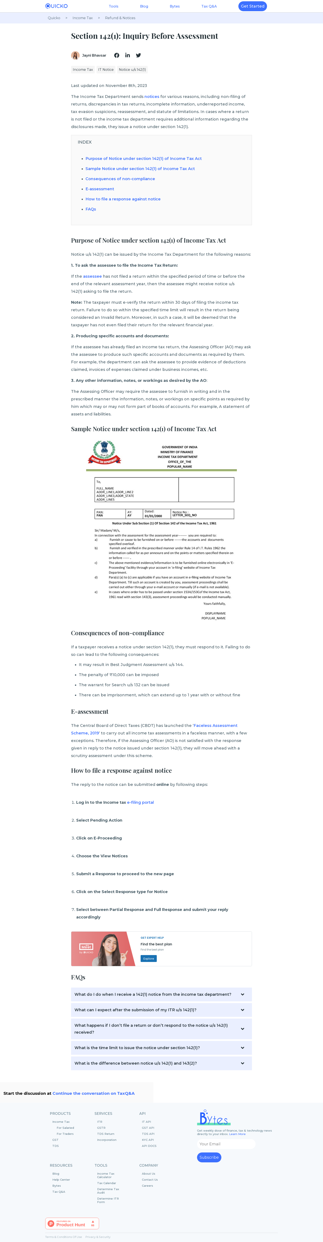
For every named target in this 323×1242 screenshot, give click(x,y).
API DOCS (149, 1146)
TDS (55, 1146)
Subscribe (209, 1157)
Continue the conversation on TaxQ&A (94, 1093)
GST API (148, 1127)
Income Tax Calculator (105, 1175)
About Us (148, 1173)
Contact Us (150, 1179)
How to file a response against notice (123, 199)
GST (55, 1139)
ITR (99, 1121)
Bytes (175, 6)
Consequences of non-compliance (120, 179)
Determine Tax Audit (108, 1190)
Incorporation (106, 1139)
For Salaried (65, 1127)
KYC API (148, 1139)
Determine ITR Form (108, 1200)
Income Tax (66, 1127)
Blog (144, 6)
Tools (113, 6)
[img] (116, 55)
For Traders (65, 1133)
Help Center (61, 1179)
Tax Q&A (209, 6)
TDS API (148, 1133)
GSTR (101, 1127)
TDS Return (105, 1133)
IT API (146, 1121)
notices (151, 96)
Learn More (237, 1134)
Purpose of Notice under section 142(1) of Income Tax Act (143, 158)
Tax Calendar (106, 1183)
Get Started (252, 6)
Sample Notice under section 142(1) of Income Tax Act (140, 168)
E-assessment (99, 189)
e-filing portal (140, 802)
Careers (147, 1185)
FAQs (90, 209)
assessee (93, 276)
